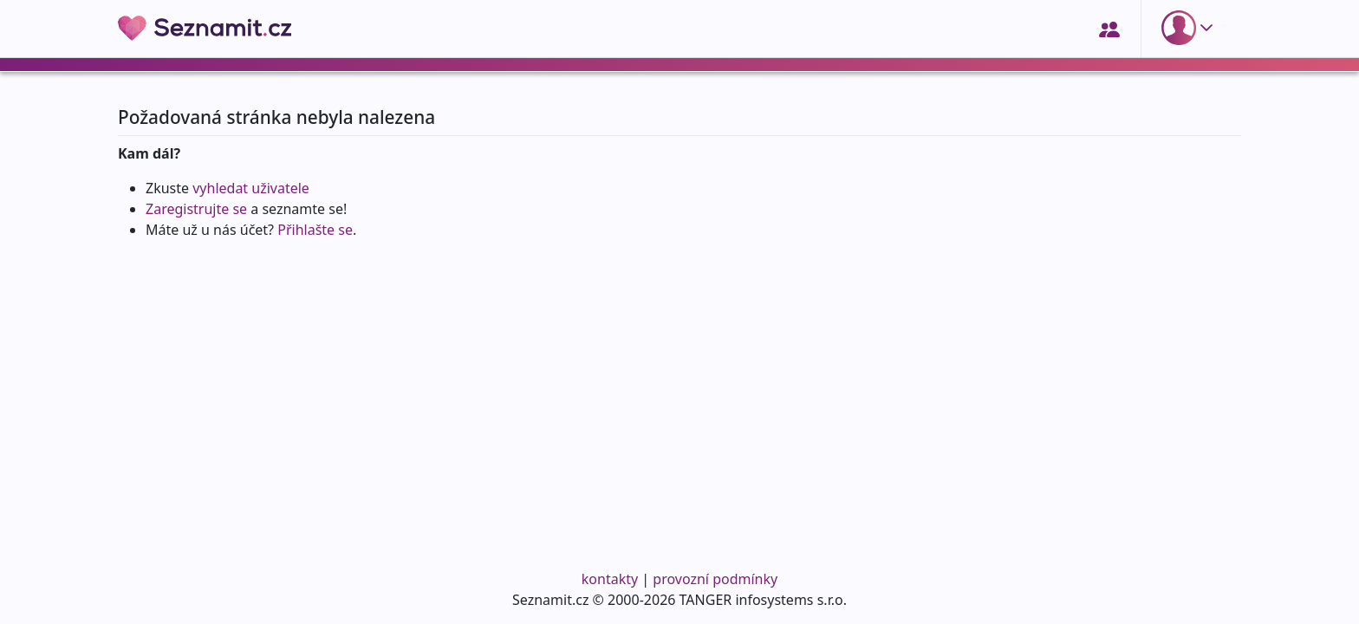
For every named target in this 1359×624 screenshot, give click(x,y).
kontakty (610, 578)
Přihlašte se (315, 229)
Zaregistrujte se (196, 208)
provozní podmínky (715, 578)
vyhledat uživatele (250, 188)
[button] (1191, 27)
